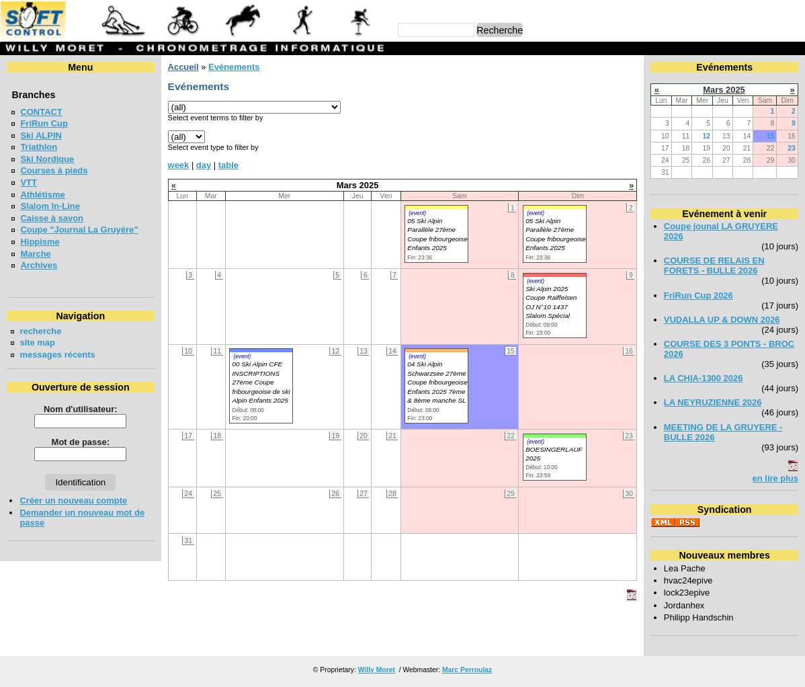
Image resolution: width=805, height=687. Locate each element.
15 (771, 136)
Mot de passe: (81, 442)
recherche (40, 331)
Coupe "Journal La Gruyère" (79, 230)
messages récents (57, 355)
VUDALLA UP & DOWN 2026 (722, 320)
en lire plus (775, 478)
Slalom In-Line (50, 206)
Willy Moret (376, 670)
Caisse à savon (51, 218)
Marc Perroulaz (467, 670)
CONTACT (41, 112)
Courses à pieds (53, 170)
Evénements (233, 67)
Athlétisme (42, 195)
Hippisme (39, 242)
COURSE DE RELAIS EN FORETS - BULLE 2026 (714, 265)
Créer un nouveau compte (73, 500)
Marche (35, 254)
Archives (38, 265)
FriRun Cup (44, 123)
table (228, 165)
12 (707, 136)
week (178, 165)
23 (792, 148)
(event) (417, 213)
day (203, 165)
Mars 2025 (724, 90)
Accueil (183, 67)
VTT (28, 182)
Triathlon (38, 147)
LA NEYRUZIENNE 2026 (713, 402)
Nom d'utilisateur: (81, 409)
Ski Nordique (47, 159)
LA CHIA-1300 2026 (703, 378)
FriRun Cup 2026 (698, 295)
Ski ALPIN (40, 135)
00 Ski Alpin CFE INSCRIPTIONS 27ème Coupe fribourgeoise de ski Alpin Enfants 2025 (261, 382)
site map (37, 342)
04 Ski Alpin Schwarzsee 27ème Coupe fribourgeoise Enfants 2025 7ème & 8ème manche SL (437, 382)
